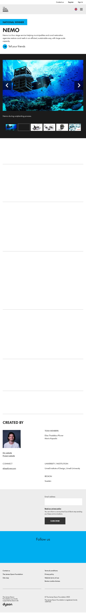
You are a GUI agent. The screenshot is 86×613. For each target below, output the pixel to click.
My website (7, 453)
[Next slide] (78, 85)
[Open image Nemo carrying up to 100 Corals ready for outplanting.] (62, 127)
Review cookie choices (52, 582)
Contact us (60, 2)
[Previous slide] (7, 85)
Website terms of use (52, 578)
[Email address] (63, 502)
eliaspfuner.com (9, 469)
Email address (50, 497)
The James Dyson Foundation (13, 575)
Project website (9, 456)
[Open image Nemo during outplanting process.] (11, 127)
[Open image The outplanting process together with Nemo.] (75, 127)
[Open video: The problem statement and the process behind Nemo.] (24, 127)
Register (70, 2)
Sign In (80, 2)
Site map (6, 578)
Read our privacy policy (53, 509)
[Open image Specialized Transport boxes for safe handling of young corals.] (49, 127)
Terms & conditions (51, 571)
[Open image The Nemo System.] (37, 127)
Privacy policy (49, 575)
